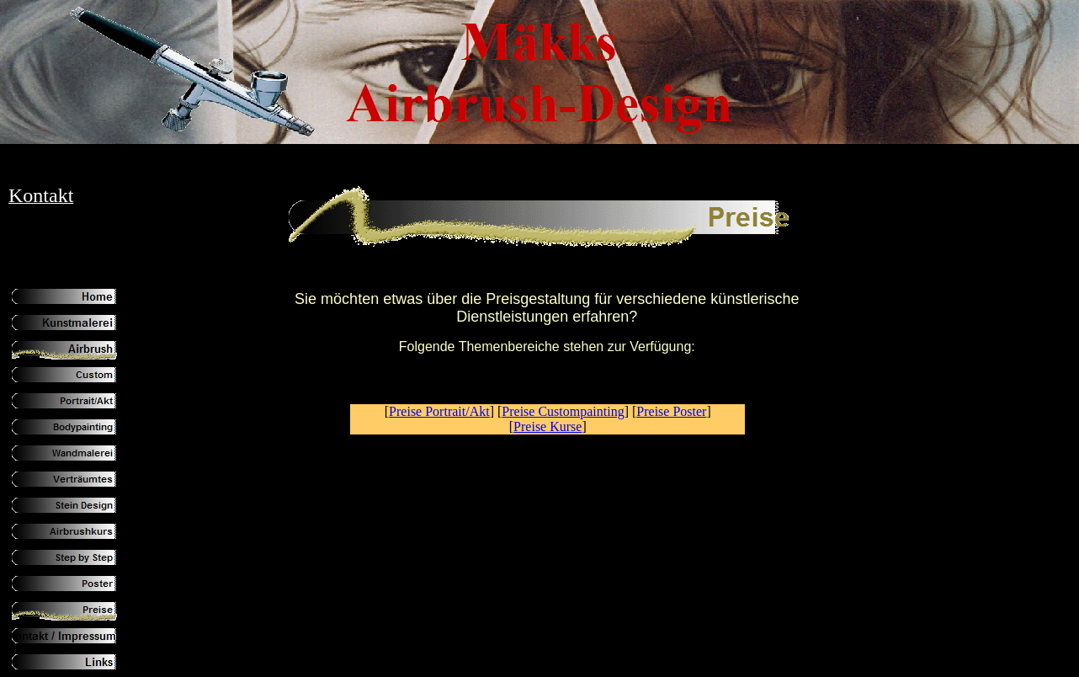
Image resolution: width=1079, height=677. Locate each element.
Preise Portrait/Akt (439, 411)
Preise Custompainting (563, 411)
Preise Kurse (547, 426)
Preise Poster (671, 411)
